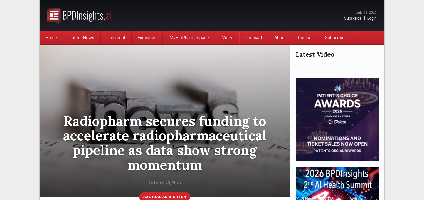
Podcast (254, 37)
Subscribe (353, 18)
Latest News (81, 37)
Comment (116, 37)
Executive (146, 37)
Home (51, 37)
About (280, 37)
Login (372, 18)
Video (227, 37)
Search (376, 37)
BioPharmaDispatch (79, 15)
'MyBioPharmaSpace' (189, 37)
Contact (305, 37)
